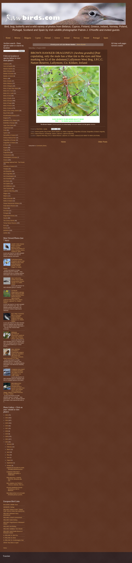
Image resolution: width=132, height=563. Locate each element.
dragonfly (102, 131)
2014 (6, 420)
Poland (86, 38)
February (9, 447)
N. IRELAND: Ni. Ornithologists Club (13, 540)
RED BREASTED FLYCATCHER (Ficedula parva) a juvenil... (16, 493)
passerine (6, 230)
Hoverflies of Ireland (9, 166)
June (8, 457)
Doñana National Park (9, 137)
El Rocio (5, 145)
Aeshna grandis (39, 131)
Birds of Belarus (7, 83)
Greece (57, 38)
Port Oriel (6, 210)
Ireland (66, 38)
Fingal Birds (6, 152)
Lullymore (59, 133)
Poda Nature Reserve (9, 205)
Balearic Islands (7, 68)
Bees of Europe (7, 71)
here (60, 121)
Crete (4, 130)
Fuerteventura (7, 155)
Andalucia (6, 63)
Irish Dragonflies (7, 173)
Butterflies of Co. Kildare (10, 120)
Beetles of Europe (8, 73)
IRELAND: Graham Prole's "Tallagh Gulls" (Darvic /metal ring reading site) (13, 510)
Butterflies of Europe (9, 123)
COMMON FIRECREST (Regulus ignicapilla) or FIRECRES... (14, 473)
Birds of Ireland (7, 108)
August (9, 460)
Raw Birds (40, 129)
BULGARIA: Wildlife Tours (10, 504)
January (9, 444)
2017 (6, 428)
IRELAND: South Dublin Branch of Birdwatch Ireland (12, 532)
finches (5, 228)
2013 (6, 417)
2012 (6, 415)
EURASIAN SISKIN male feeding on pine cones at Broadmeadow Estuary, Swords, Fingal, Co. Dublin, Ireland (13, 264)
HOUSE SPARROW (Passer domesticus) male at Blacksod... (14, 489)
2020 (6, 436)
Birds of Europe (7, 100)
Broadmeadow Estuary (9, 115)
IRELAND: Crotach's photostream (12, 517)
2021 (6, 439)
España (5, 147)
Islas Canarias (7, 188)
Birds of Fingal (7, 103)
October (9, 465)
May (8, 455)
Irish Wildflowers (8, 186)
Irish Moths (6, 181)
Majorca (5, 196)
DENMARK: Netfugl (8, 507)
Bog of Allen (47, 131)
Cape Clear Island (8, 125)
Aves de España (8, 66)
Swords (5, 218)
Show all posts (81, 44)
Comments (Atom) (41, 145)
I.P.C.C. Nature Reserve (37, 133)
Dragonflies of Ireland (93, 131)
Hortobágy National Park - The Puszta (13, 162)
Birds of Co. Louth (8, 93)
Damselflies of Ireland (9, 135)
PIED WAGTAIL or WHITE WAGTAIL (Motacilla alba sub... (14, 479)
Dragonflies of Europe (80, 131)
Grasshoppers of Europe (10, 157)
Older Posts (102, 142)
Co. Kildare (63, 131)
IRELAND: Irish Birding (9, 526)
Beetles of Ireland (8, 76)
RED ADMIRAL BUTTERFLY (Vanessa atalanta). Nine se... (15, 484)
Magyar (5, 193)
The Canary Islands (8, 220)
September (10, 463)
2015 (6, 423)
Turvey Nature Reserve (9, 223)
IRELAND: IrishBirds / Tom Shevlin (13, 529)
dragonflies (70, 131)
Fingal (5, 150)
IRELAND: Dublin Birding (10, 520)
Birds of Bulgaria (8, 86)
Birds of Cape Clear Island (10, 88)
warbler (5, 233)
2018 (6, 431)
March (9, 449)
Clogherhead (7, 128)
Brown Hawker (56, 131)
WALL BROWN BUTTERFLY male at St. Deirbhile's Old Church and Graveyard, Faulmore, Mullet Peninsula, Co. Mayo (13, 354)
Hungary (5, 168)
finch (4, 225)
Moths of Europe (8, 198)
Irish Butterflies (7, 171)
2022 (6, 442)
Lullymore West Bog (68, 133)
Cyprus (38, 38)
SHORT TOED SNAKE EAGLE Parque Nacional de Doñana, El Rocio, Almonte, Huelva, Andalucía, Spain (18, 247)
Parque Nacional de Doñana (11, 203)
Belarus (17, 38)
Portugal (96, 38)
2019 (6, 434)
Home (8, 38)
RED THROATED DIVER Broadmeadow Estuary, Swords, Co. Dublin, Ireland (17, 281)
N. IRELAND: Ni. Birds (9, 537)
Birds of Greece (7, 105)
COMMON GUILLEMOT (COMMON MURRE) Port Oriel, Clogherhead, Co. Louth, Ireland (18, 372)
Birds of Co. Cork (8, 91)
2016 (6, 426)
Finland (48, 38)
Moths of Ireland (7, 201)
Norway (76, 38)
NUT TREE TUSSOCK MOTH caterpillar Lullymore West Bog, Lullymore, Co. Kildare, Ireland (17, 317)
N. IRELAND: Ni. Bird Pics (10, 535)
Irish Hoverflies (7, 178)
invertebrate (48, 133)
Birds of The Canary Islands (11, 110)
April (8, 452)
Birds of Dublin (7, 81)
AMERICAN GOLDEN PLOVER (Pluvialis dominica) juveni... (15, 468)
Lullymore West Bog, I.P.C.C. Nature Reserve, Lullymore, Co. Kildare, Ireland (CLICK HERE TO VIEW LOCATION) (68, 135)
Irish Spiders (6, 183)
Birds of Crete (7, 95)
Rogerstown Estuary (9, 215)
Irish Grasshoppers (8, 176)
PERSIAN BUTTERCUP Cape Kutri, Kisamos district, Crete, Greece (17, 335)
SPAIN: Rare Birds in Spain (11, 542)
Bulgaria (27, 38)
